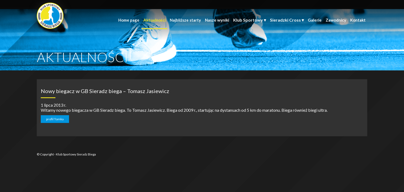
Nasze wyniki (217, 20)
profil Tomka (55, 119)
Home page (128, 20)
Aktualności (154, 20)
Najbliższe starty (185, 20)
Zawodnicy (336, 20)
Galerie (315, 20)
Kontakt (358, 20)
